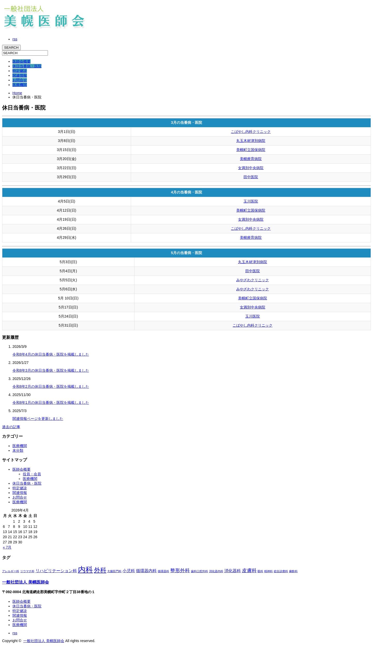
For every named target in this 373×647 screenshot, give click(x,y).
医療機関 (19, 85)
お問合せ (19, 80)
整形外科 (180, 570)
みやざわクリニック (252, 280)
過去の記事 (11, 427)
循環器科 (163, 571)
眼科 (260, 571)
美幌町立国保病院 (250, 150)
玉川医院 (250, 201)
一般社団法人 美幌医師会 (25, 582)
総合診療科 (281, 571)
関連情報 (19, 75)
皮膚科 (249, 570)
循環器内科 (146, 571)
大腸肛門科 (114, 571)
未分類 (17, 450)
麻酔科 (293, 571)
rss (14, 39)
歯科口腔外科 (199, 571)
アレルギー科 (10, 571)
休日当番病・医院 (26, 66)
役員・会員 (32, 474)
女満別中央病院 (250, 168)
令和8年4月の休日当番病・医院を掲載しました (50, 354)
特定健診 (19, 71)
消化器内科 (216, 571)
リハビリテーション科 (56, 571)
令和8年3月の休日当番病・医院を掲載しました (50, 370)
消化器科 (232, 571)
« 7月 (7, 547)
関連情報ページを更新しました (37, 418)
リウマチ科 (27, 571)
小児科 (129, 571)
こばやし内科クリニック (251, 132)
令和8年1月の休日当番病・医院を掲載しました (50, 402)
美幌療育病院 (251, 159)
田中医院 (250, 177)
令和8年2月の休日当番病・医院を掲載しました (50, 386)
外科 (100, 569)
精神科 (268, 571)
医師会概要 (21, 61)
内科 (85, 569)
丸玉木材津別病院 (250, 141)
